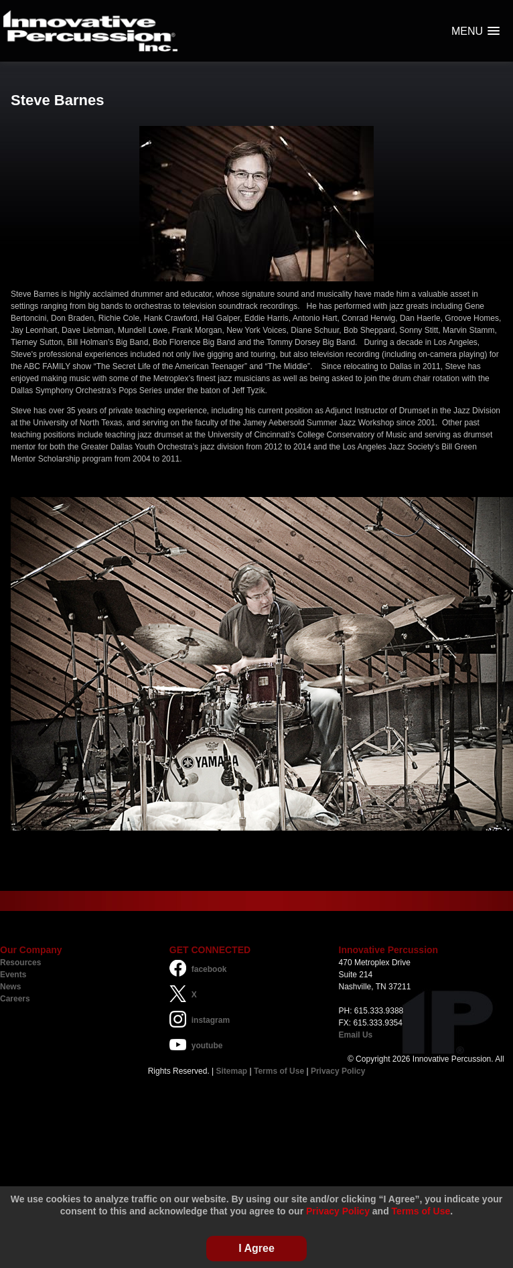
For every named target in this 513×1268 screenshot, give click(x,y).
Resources (20, 962)
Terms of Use (279, 1071)
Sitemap (232, 1071)
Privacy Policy (338, 1071)
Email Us (356, 1035)
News (10, 986)
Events (13, 974)
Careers (15, 998)
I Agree (256, 1248)
